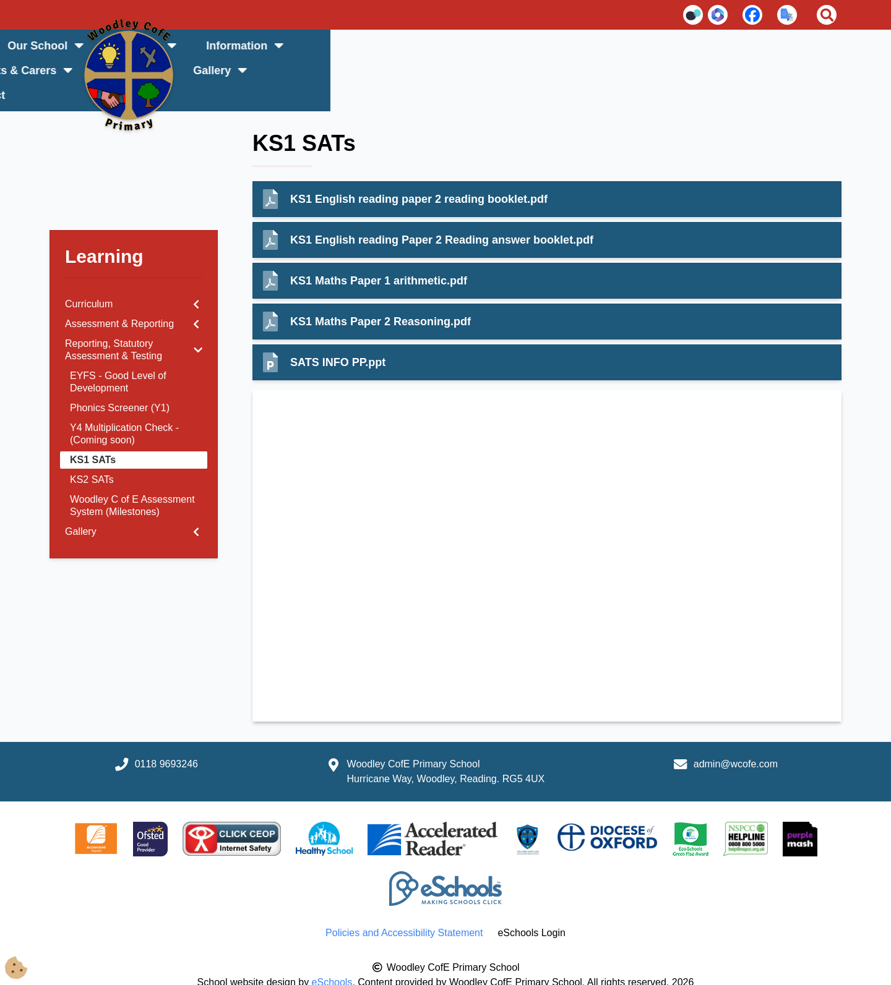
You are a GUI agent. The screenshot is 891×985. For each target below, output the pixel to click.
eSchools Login (531, 908)
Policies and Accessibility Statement (404, 908)
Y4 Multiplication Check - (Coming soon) (124, 409)
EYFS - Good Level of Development (118, 357)
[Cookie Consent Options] (20, 964)
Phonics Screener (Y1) (120, 383)
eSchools (332, 957)
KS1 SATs (93, 435)
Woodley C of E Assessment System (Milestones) (132, 480)
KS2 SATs (92, 455)
